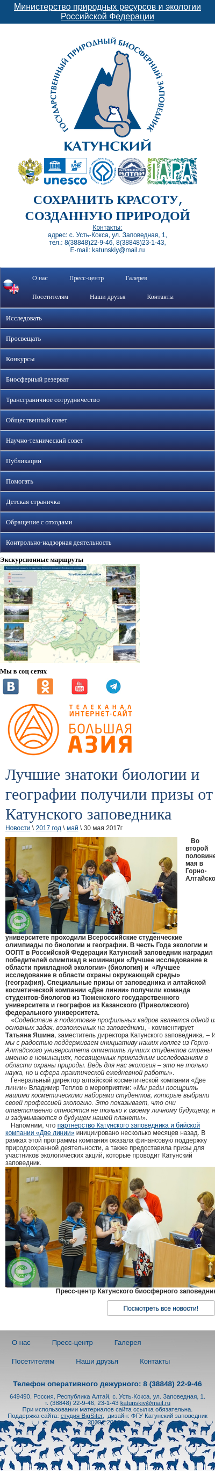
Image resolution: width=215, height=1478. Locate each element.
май (72, 828)
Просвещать (23, 338)
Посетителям (50, 297)
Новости (17, 828)
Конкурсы (20, 359)
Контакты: (107, 227)
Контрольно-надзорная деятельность (59, 542)
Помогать (19, 481)
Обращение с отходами (39, 522)
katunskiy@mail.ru (145, 1403)
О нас (40, 278)
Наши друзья (107, 297)
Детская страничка (33, 501)
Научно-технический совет (44, 440)
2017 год (48, 828)
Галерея (136, 278)
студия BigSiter (82, 1416)
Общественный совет (36, 420)
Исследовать (24, 318)
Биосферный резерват (37, 379)
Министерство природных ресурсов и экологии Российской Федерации (107, 11)
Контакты (160, 297)
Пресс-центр (86, 278)
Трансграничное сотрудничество (52, 400)
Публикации (23, 461)
